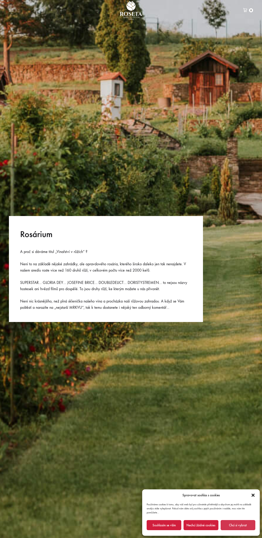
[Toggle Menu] (11, 10)
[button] (253, 495)
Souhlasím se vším (164, 525)
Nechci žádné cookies (200, 525)
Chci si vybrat (238, 525)
